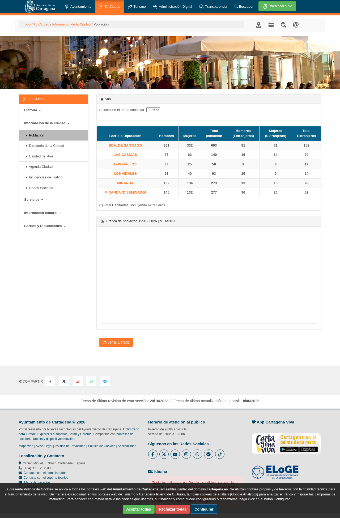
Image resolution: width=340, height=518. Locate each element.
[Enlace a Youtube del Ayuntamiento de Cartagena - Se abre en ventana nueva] (175, 454)
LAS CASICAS (125, 155)
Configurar (204, 509)
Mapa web (26, 446)
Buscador (244, 6)
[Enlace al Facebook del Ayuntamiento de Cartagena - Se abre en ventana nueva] (153, 454)
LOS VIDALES (125, 173)
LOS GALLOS (125, 164)
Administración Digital (172, 7)
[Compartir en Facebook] (50, 381)
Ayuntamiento (78, 7)
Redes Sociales (39, 188)
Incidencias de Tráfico (44, 177)
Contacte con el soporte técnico (46, 478)
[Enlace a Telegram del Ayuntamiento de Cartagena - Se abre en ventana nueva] (208, 454)
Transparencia (213, 7)
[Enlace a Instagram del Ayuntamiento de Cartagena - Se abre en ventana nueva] (186, 454)
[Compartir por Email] (77, 381)
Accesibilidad (127, 446)
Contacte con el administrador (45, 473)
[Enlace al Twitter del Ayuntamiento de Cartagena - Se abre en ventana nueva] (164, 454)
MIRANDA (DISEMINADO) (125, 192)
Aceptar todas (138, 509)
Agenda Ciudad (39, 167)
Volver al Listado (116, 342)
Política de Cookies (101, 446)
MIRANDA (125, 183)
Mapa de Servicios (34, 482)
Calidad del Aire (39, 156)
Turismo (137, 7)
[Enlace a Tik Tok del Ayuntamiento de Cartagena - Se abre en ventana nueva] (219, 454)
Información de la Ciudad (71, 24)
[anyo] (153, 109)
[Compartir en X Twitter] (64, 381)
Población (35, 135)
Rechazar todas (172, 509)
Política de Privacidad (70, 446)
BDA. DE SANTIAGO (125, 145)
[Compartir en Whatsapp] (91, 381)
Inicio (27, 24)
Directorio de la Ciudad (45, 146)
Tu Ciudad (109, 7)
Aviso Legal (44, 446)
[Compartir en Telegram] (105, 381)
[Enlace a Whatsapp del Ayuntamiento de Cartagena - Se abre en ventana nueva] (197, 454)
